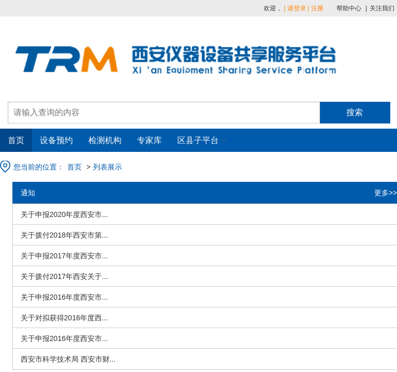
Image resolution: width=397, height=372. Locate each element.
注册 (317, 8)
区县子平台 (198, 140)
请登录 (296, 8)
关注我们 (382, 8)
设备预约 (56, 140)
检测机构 (104, 140)
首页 (16, 140)
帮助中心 (349, 8)
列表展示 (107, 167)
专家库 (149, 140)
